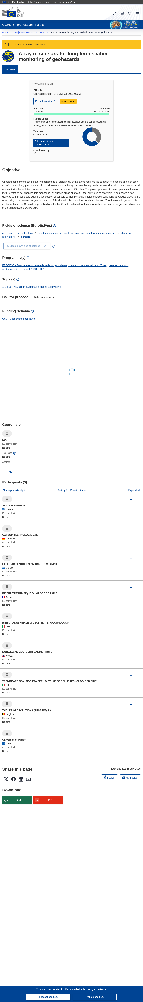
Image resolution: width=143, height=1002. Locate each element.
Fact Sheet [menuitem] (10, 69)
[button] (122, 13)
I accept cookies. (48, 997)
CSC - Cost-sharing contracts (18, 318)
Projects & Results (24, 32)
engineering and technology (17, 233)
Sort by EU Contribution (70, 490)
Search (130, 13)
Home (5, 32)
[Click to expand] (131, 500)
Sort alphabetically (13, 490)
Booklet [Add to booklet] (109, 777)
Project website (46, 101)
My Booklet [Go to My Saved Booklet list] (130, 777)
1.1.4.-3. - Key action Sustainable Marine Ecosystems (31, 287)
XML (19, 800)
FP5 (42, 32)
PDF (50, 800)
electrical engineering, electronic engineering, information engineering (77, 233)
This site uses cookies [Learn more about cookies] (48, 989)
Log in (115, 13)
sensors (26, 237)
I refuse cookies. (94, 997)
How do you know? (64, 2)
